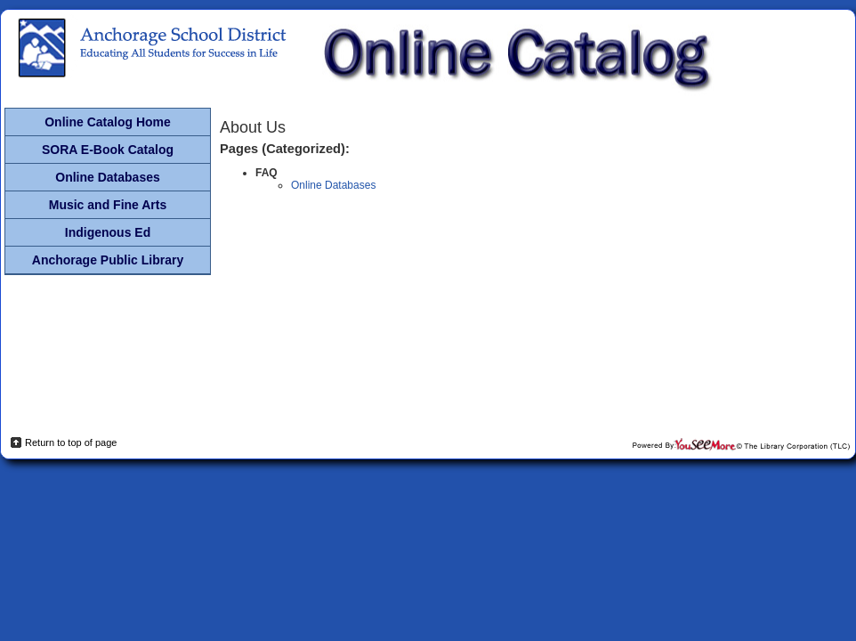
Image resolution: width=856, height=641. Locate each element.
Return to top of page (71, 442)
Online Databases (333, 185)
